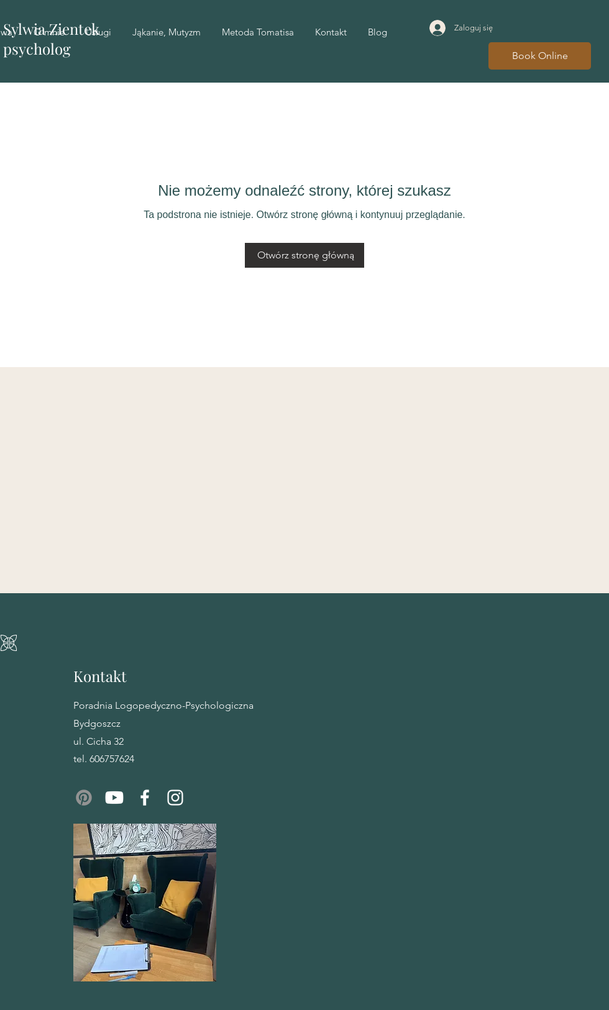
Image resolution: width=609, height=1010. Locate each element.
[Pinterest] (83, 797)
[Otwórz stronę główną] (304, 255)
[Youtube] (114, 797)
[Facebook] (144, 797)
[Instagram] (175, 797)
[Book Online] (539, 56)
